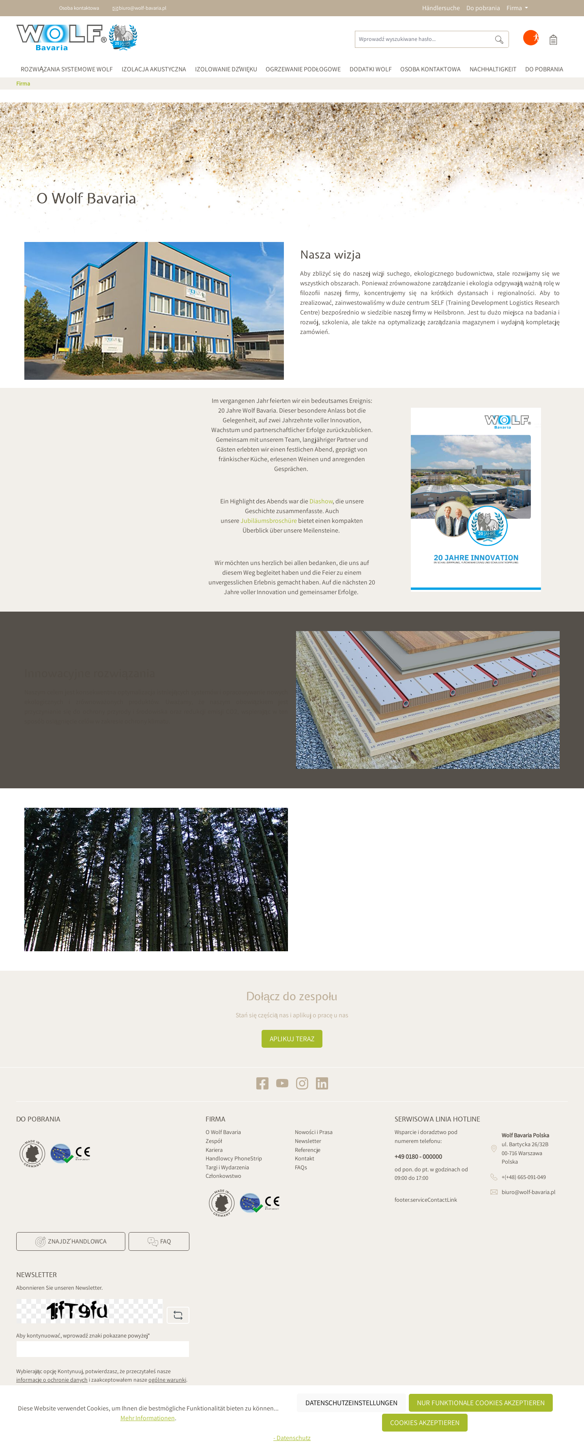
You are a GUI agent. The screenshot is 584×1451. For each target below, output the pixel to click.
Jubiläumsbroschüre (268, 520)
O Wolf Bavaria (223, 1132)
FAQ (159, 1242)
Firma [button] (515, 8)
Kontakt (304, 1158)
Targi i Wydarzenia (227, 1167)
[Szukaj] (499, 39)
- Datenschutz (292, 1438)
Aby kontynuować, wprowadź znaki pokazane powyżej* (83, 1335)
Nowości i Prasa (314, 1132)
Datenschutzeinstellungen (351, 1402)
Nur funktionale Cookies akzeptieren (481, 1402)
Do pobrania (483, 8)
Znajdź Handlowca (70, 1242)
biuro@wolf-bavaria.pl (142, 7)
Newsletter (308, 1141)
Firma (215, 1119)
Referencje (307, 1150)
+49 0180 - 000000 (418, 1156)
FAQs (301, 1167)
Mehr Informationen (147, 1418)
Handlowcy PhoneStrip (234, 1158)
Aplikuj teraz (292, 1038)
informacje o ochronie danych (52, 1379)
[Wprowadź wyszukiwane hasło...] (422, 39)
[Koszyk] (553, 39)
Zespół (214, 1141)
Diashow (321, 501)
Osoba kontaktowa (79, 7)
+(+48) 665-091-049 (524, 1177)
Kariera (214, 1150)
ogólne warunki (167, 1379)
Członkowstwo (223, 1175)
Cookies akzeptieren (424, 1422)
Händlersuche (441, 8)
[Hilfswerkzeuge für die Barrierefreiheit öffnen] (536, 39)
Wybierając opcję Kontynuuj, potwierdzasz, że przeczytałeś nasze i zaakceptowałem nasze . (101, 1375)
